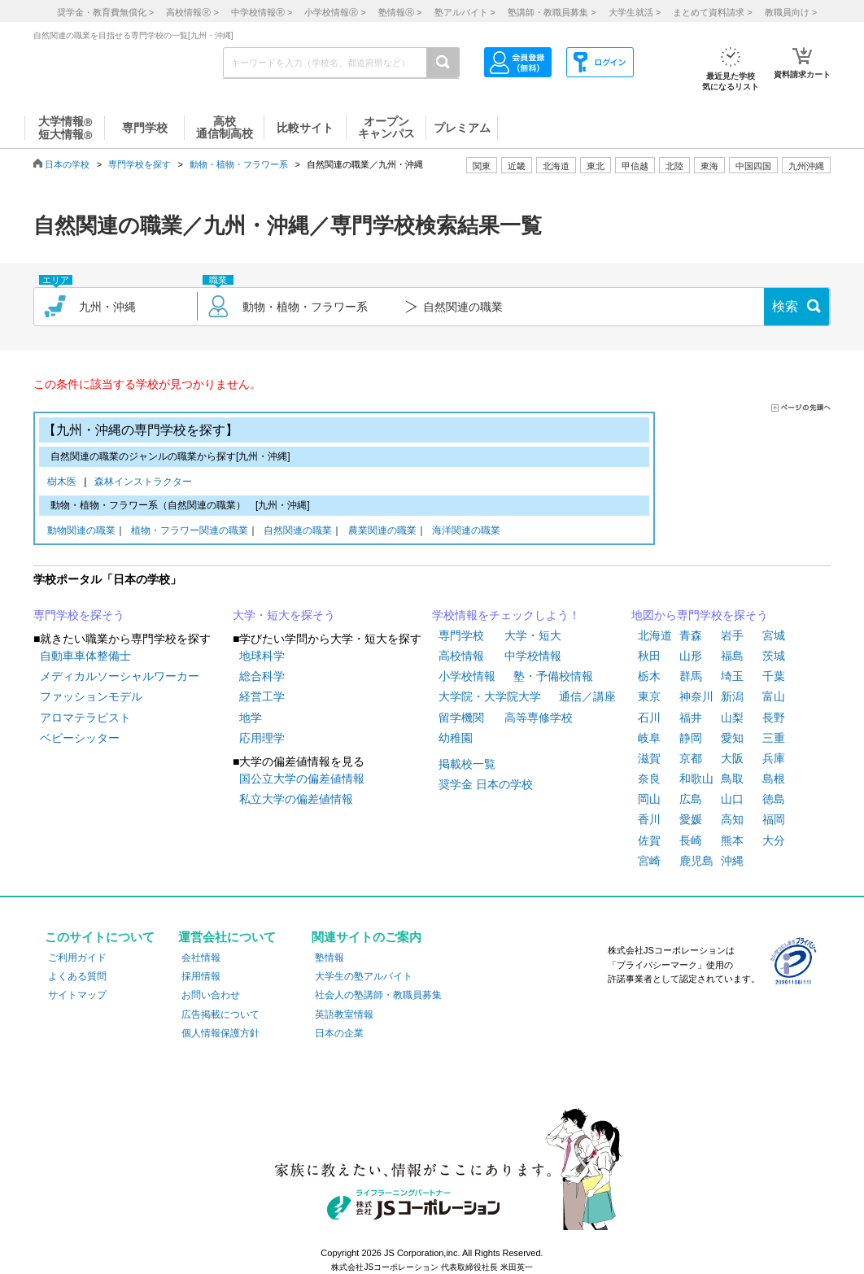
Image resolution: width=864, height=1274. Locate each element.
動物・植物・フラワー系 (239, 164)
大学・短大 (532, 635)
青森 (690, 635)
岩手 (732, 635)
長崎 (690, 840)
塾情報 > (399, 12)
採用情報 (200, 976)
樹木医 (64, 483)
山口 (732, 798)
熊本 (732, 840)
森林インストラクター (143, 483)
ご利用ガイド (77, 957)
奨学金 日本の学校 (486, 784)
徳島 (773, 798)
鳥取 (732, 778)
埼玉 (732, 676)
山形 (690, 655)
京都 (690, 758)
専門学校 (461, 635)
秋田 (649, 655)
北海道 (556, 166)
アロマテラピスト (85, 717)
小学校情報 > (334, 12)
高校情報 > (192, 12)
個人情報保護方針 (220, 1033)
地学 (250, 717)
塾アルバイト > (464, 12)
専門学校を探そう (78, 615)
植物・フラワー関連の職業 (189, 532)
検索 (785, 306)
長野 (773, 717)
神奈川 (696, 696)
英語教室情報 (344, 1014)
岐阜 (649, 737)
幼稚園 (456, 737)
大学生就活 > (635, 12)
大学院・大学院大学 (490, 696)
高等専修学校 (538, 717)
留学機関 (461, 717)
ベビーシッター (80, 737)
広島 (690, 798)
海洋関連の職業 (466, 532)
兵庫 (773, 758)
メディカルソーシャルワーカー (119, 676)
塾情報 (329, 957)
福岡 (773, 819)
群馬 (690, 676)
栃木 (649, 676)
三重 (773, 737)
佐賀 (649, 840)
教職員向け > (791, 12)
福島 (732, 655)
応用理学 (262, 737)
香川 (649, 819)
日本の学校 (67, 164)
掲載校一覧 (467, 763)
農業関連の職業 (382, 532)
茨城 (773, 655)
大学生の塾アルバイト (363, 976)
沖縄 (732, 860)
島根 (773, 778)
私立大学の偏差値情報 (296, 798)
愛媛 (690, 819)
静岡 (690, 737)
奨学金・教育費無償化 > (105, 12)
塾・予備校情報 (553, 676)
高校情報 (461, 655)
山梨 (732, 717)
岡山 (649, 798)
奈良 (649, 778)
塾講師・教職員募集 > (552, 12)
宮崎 (649, 860)
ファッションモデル (91, 696)
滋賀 (649, 758)
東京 (649, 696)
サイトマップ (77, 995)
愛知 (732, 737)
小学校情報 (467, 676)
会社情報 (200, 957)
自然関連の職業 (298, 532)
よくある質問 (77, 976)
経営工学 (262, 696)
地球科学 (262, 655)
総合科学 (262, 676)
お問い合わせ (210, 995)
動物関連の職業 (81, 532)
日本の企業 (339, 1033)
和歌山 (696, 778)
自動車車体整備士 (85, 655)
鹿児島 (696, 860)
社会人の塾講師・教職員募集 (378, 995)
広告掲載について (220, 1014)
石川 (649, 717)
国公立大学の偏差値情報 (301, 778)
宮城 (773, 635)
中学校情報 (532, 655)
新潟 (732, 696)
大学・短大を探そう (284, 615)
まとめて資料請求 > (712, 12)
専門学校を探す (139, 164)
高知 (732, 819)
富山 (773, 696)
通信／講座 (587, 696)
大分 (773, 840)
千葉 (773, 676)
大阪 (732, 758)
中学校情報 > (261, 12)
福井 (690, 717)
